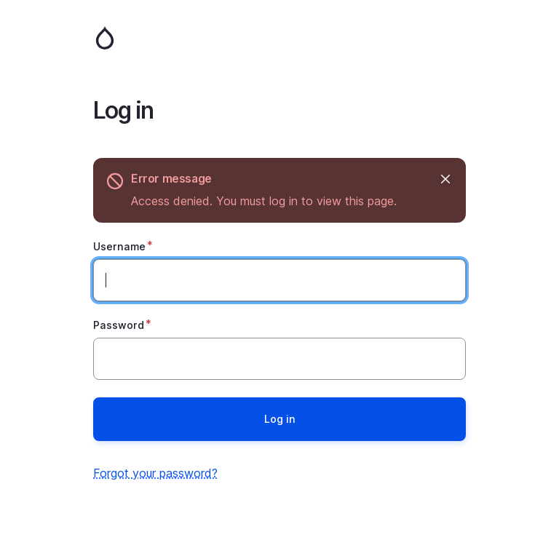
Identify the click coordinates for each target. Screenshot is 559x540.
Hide (444, 179)
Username (119, 246)
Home (279, 37)
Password (118, 325)
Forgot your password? (155, 473)
